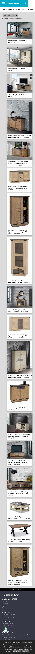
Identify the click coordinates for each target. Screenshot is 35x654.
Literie (4, 610)
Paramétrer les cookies (8, 637)
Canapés (4, 601)
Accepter (25, 651)
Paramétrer (17, 651)
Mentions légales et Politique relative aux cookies (15, 635)
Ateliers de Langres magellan (16, 9)
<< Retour (31, 9)
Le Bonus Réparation (8, 626)
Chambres (5, 608)
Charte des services (7, 624)
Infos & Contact (6, 639)
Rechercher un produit (8, 615)
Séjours (5, 9)
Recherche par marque (8, 617)
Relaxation (5, 604)
